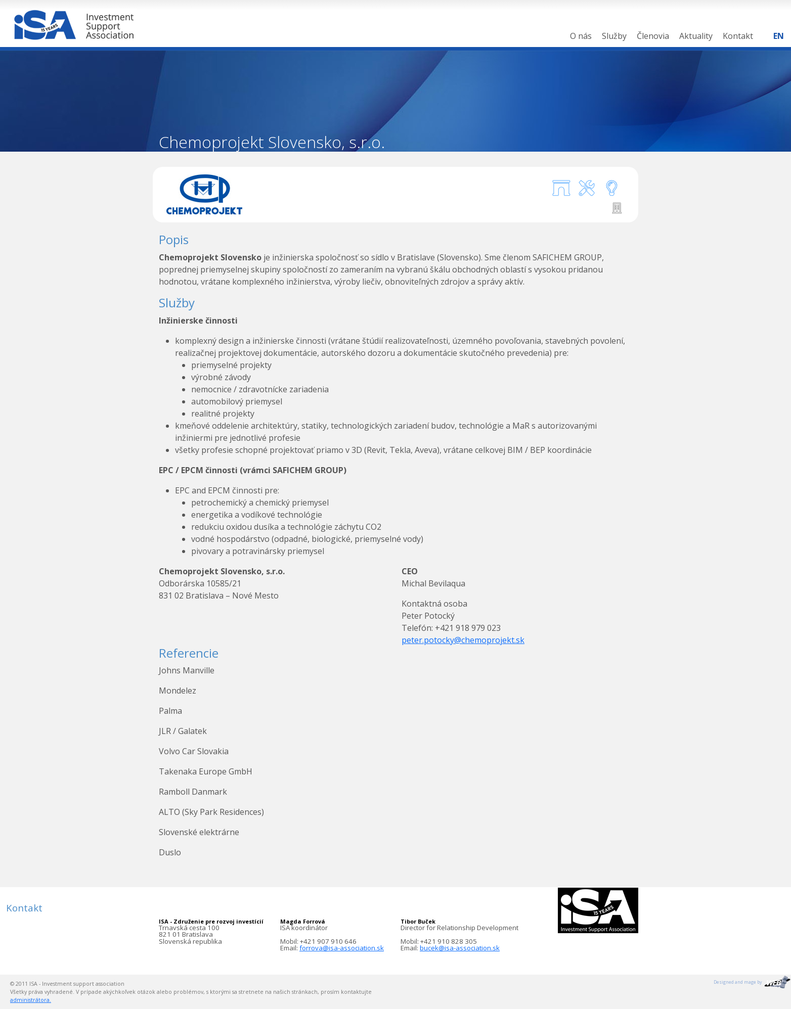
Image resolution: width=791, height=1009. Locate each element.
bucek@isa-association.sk (460, 947)
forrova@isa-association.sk (341, 947)
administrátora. (30, 999)
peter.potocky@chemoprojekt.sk (463, 640)
